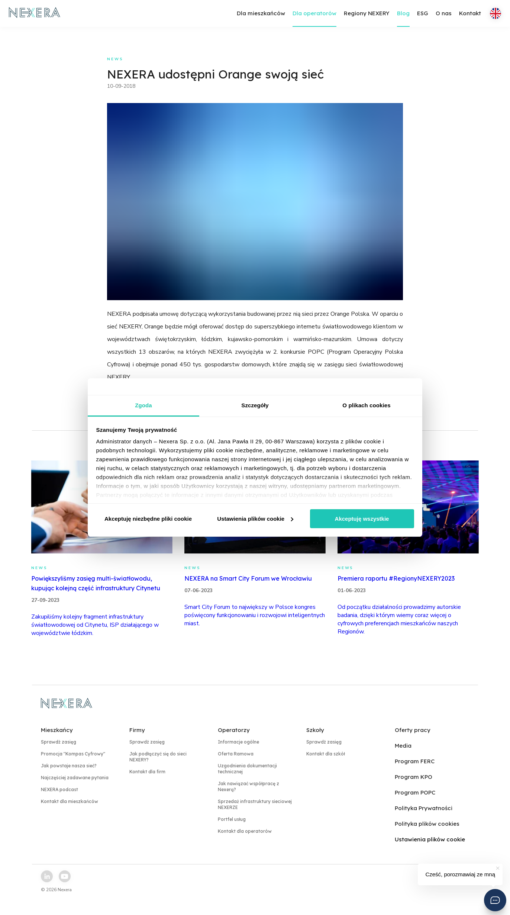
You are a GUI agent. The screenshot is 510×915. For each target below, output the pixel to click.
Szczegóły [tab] (254, 405)
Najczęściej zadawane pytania (75, 777)
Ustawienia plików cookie (255, 519)
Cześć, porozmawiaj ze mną (460, 874)
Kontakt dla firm (147, 771)
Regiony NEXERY (367, 13)
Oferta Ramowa (236, 754)
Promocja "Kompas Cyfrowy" (73, 754)
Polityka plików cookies (427, 823)
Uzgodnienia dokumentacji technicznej (247, 768)
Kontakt (470, 13)
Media (403, 745)
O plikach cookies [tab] (366, 405)
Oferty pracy (412, 729)
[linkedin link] (47, 876)
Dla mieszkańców (261, 13)
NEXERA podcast (59, 789)
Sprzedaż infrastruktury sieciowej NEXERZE (255, 804)
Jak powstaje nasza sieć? (69, 765)
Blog (403, 13)
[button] (495, 900)
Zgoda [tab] (143, 405)
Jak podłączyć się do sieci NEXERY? (158, 756)
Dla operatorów (314, 13)
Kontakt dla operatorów (245, 831)
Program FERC (415, 761)
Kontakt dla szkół (325, 754)
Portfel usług (232, 819)
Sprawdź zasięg (58, 742)
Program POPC (415, 792)
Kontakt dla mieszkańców (69, 801)
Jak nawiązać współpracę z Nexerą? (248, 786)
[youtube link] (65, 876)
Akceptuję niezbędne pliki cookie (148, 519)
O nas (444, 13)
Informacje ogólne (238, 742)
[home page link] (35, 13)
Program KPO (413, 776)
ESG (422, 13)
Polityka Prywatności (423, 808)
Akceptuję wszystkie (362, 519)
